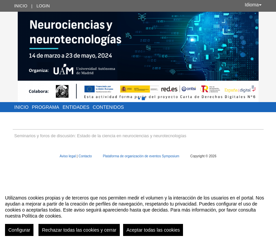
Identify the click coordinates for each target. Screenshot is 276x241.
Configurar (19, 230)
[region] (138, 213)
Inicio (20, 5)
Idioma (253, 4)
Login (43, 5)
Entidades (76, 107)
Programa (45, 107)
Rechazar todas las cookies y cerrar (79, 230)
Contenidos (108, 107)
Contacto (86, 156)
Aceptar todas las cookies (153, 230)
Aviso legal (68, 156)
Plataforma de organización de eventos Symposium (141, 156)
